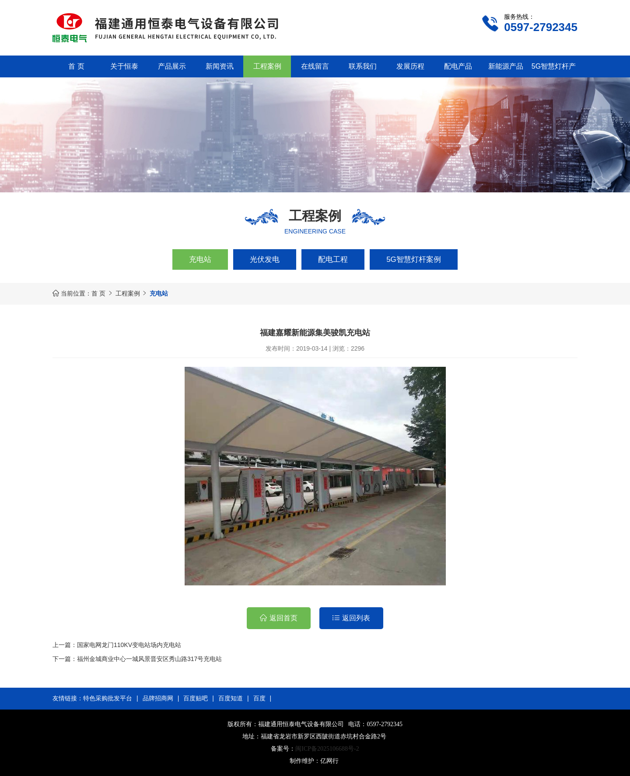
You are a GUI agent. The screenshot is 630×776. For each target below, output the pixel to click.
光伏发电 (265, 259)
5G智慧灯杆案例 (413, 259)
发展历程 (410, 66)
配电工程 (333, 259)
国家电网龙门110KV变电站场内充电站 (129, 644)
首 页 (76, 66)
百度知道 (230, 698)
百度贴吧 (195, 698)
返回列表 (356, 618)
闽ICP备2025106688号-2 (327, 748)
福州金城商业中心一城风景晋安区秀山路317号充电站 (149, 658)
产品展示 (172, 66)
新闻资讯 (220, 66)
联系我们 (363, 66)
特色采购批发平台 (107, 698)
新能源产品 (505, 66)
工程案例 (267, 66)
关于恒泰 (124, 66)
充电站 (200, 259)
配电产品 (458, 66)
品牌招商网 (158, 698)
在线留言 (315, 66)
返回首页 (284, 618)
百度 (259, 698)
